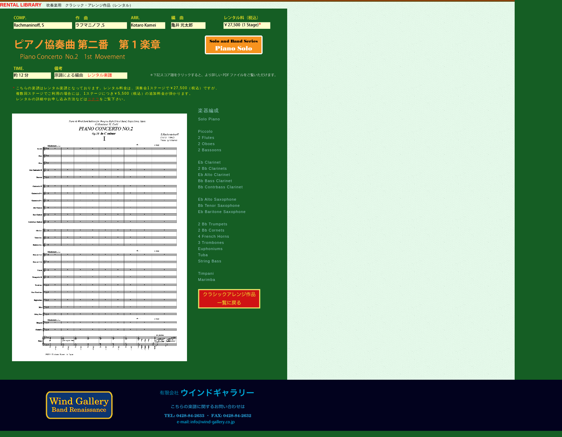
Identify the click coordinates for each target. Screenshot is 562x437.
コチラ (93, 99)
